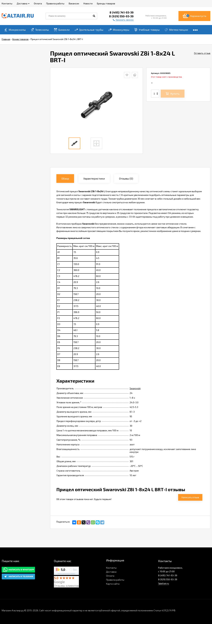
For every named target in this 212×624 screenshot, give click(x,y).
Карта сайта (112, 583)
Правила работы (115, 579)
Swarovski (135, 388)
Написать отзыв (190, 497)
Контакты (111, 567)
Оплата (110, 575)
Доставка (111, 571)
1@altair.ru (163, 583)
